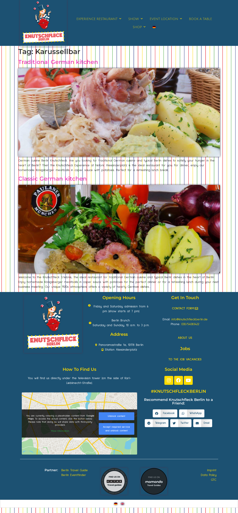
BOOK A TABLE (200, 19)
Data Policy (208, 475)
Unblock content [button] (116, 416)
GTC (213, 479)
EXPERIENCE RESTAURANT (98, 19)
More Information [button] (60, 431)
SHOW (135, 19)
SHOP (139, 27)
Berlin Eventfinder (73, 475)
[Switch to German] (154, 27)
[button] (165, 413)
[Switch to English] (122, 503)
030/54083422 (190, 324)
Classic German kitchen (52, 178)
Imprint (211, 470)
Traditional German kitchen (58, 61)
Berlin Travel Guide (74, 470)
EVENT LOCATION (166, 19)
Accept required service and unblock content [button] (116, 429)
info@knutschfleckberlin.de (189, 319)
